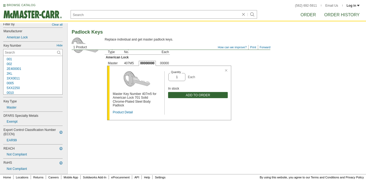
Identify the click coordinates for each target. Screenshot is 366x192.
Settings (160, 177)
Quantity (176, 72)
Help (147, 177)
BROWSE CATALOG (21, 5)
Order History (342, 15)
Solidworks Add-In (94, 177)
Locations (22, 177)
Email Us (331, 5)
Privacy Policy (355, 177)
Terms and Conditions (325, 177)
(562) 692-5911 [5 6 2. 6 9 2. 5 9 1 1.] (306, 5)
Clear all (57, 24)
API (137, 177)
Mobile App (71, 177)
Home (7, 177)
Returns (38, 177)
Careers (53, 177)
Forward (265, 47)
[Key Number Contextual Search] (33, 52)
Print (253, 47)
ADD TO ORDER (198, 95)
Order (308, 15)
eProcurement (120, 177)
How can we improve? (232, 47)
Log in (353, 5)
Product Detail (123, 112)
